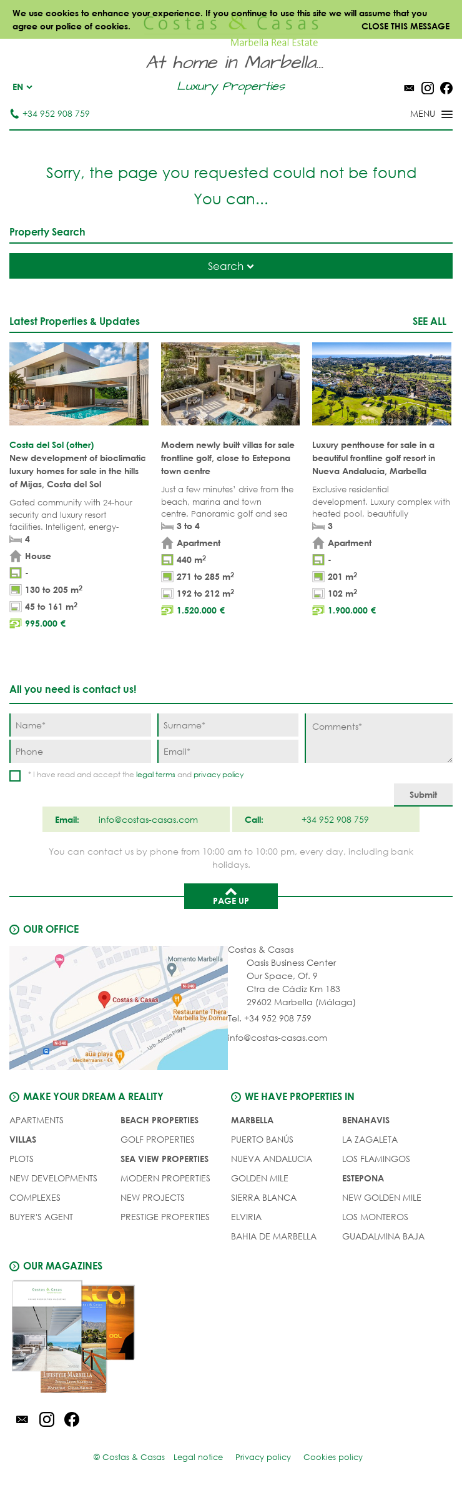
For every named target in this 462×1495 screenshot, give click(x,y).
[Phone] (80, 751)
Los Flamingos (376, 1159)
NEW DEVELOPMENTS (53, 1178)
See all (429, 321)
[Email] (228, 751)
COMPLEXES (35, 1197)
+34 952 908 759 (49, 113)
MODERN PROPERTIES (165, 1178)
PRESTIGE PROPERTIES (165, 1217)
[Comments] (379, 738)
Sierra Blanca (264, 1197)
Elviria (246, 1217)
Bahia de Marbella (274, 1236)
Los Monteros (375, 1217)
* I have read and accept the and (135, 774)
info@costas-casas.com (277, 1037)
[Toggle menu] (415, 115)
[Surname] (228, 725)
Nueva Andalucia (271, 1159)
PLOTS (21, 1159)
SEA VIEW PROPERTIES (164, 1158)
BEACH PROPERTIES (159, 1120)
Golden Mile (259, 1178)
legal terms (155, 774)
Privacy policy (263, 1457)
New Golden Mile (381, 1197)
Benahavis (366, 1120)
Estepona (363, 1178)
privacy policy (218, 774)
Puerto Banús (262, 1139)
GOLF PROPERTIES (157, 1139)
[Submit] (423, 795)
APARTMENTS (36, 1120)
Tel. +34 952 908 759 (270, 1018)
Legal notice (198, 1457)
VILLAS (22, 1139)
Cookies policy (333, 1457)
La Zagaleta (370, 1139)
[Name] (80, 725)
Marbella (252, 1120)
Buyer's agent (41, 1217)
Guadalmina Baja (383, 1236)
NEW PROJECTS (152, 1197)
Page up (231, 895)
